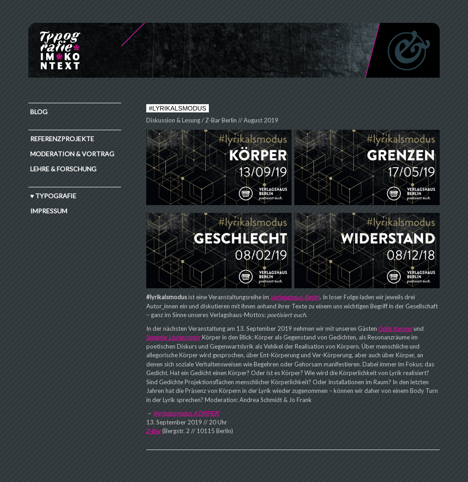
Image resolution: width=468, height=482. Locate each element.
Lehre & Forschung (63, 169)
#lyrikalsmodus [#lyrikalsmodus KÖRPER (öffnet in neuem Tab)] (174, 413)
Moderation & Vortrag (72, 154)
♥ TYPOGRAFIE (53, 196)
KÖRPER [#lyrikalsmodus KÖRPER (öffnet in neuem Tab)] (206, 413)
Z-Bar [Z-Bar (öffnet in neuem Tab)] (153, 431)
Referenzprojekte (62, 139)
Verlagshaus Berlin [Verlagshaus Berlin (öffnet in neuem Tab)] (295, 297)
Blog (39, 112)
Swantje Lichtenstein (173, 337)
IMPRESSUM (48, 211)
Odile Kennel (395, 328)
